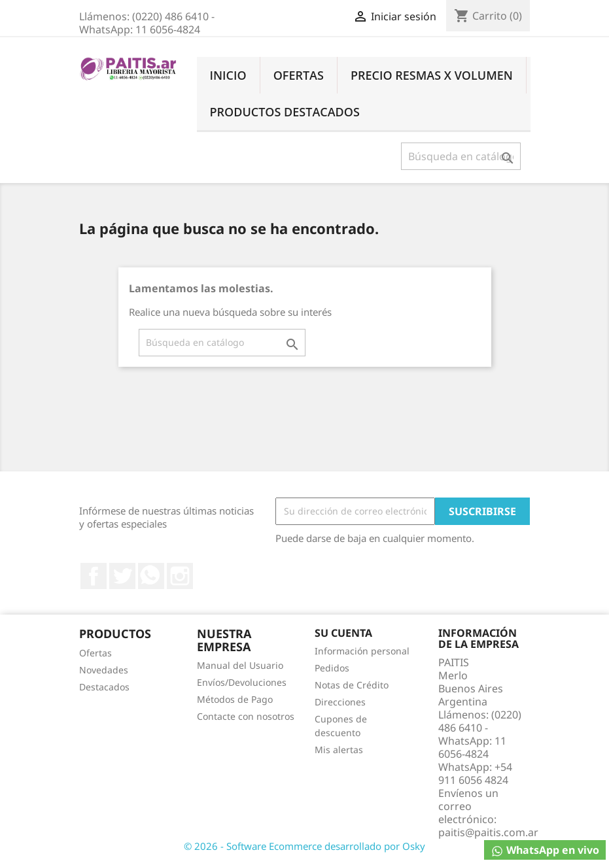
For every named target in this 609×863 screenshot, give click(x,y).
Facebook (93, 576)
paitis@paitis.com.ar (488, 832)
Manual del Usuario (240, 665)
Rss (151, 576)
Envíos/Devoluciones (242, 682)
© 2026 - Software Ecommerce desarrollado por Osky (304, 846)
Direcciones (340, 702)
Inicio (228, 75)
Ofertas (298, 75)
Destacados (104, 687)
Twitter (122, 576)
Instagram (180, 576)
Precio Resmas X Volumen (432, 75)
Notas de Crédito (352, 685)
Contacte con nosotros (245, 716)
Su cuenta (343, 633)
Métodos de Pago (235, 699)
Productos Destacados (285, 112)
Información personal (362, 651)
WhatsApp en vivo (545, 850)
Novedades (103, 670)
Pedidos (332, 668)
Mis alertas (339, 749)
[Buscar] (461, 156)
